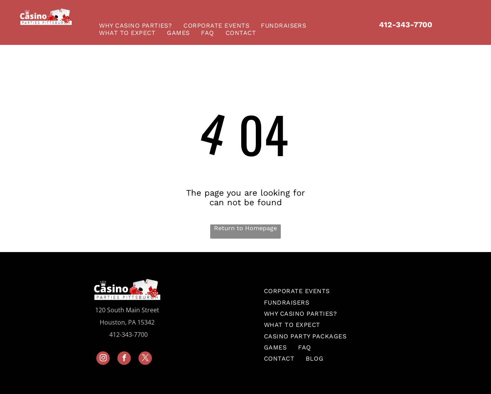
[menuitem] (137, 25)
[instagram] (103, 359)
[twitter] (145, 359)
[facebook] (124, 359)
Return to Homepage (245, 228)
